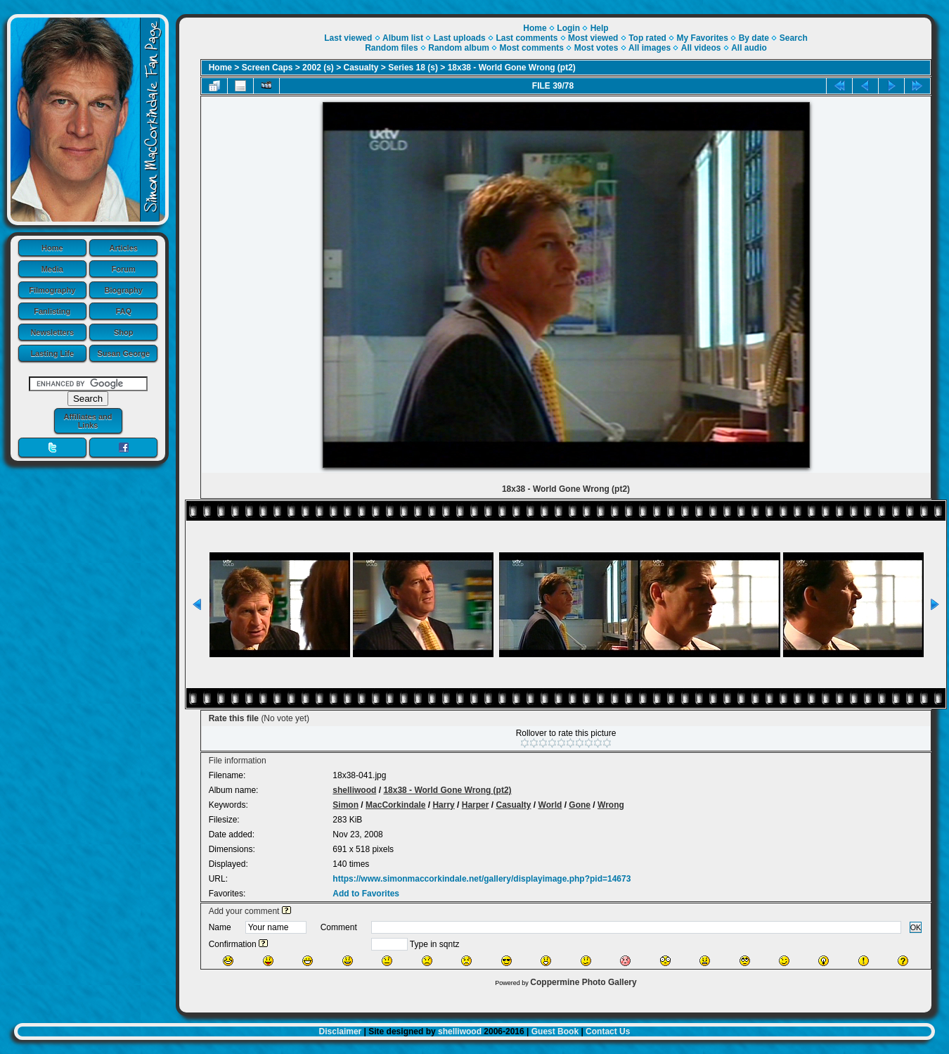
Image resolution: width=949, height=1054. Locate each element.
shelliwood (354, 790)
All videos (701, 48)
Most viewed (593, 38)
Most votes (596, 48)
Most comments (532, 48)
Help (599, 28)
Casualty (361, 67)
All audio (749, 48)
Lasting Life (52, 353)
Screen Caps (267, 67)
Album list (402, 38)
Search (794, 38)
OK (916, 927)
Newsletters (52, 332)
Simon (346, 805)
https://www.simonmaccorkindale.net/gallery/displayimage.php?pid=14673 (482, 879)
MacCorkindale (395, 805)
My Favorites (702, 38)
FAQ (123, 311)
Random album (458, 48)
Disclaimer (340, 1031)
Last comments (526, 38)
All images (649, 48)
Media (52, 269)
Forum (124, 269)
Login (568, 28)
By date (754, 38)
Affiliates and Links (87, 420)
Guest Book (555, 1031)
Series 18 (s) (413, 67)
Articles (124, 247)
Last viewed (348, 38)
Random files (391, 48)
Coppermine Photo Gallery (583, 982)
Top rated (647, 38)
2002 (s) (318, 67)
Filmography (52, 290)
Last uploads (460, 38)
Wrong (611, 805)
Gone (579, 805)
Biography (124, 290)
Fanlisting (52, 311)
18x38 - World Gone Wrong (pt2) (512, 67)
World (550, 805)
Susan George (123, 353)
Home (52, 247)
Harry (443, 805)
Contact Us (608, 1031)
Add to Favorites (366, 894)
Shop (124, 332)
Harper (475, 805)
